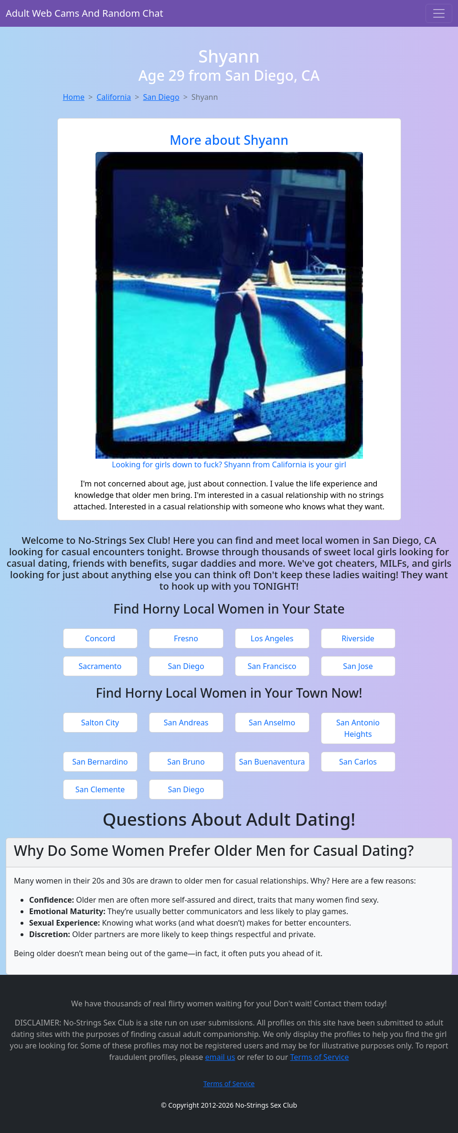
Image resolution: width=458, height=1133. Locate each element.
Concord (100, 638)
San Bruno (185, 761)
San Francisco (271, 666)
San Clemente (100, 789)
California (113, 97)
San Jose (358, 666)
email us (220, 1057)
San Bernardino (100, 761)
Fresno (186, 638)
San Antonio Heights (358, 728)
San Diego (161, 97)
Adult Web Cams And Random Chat (84, 13)
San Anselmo (272, 722)
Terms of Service (319, 1057)
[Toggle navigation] (439, 13)
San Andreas (186, 722)
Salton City (100, 722)
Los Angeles (272, 638)
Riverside (357, 638)
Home (74, 97)
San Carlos (358, 761)
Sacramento (99, 666)
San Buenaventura (272, 761)
